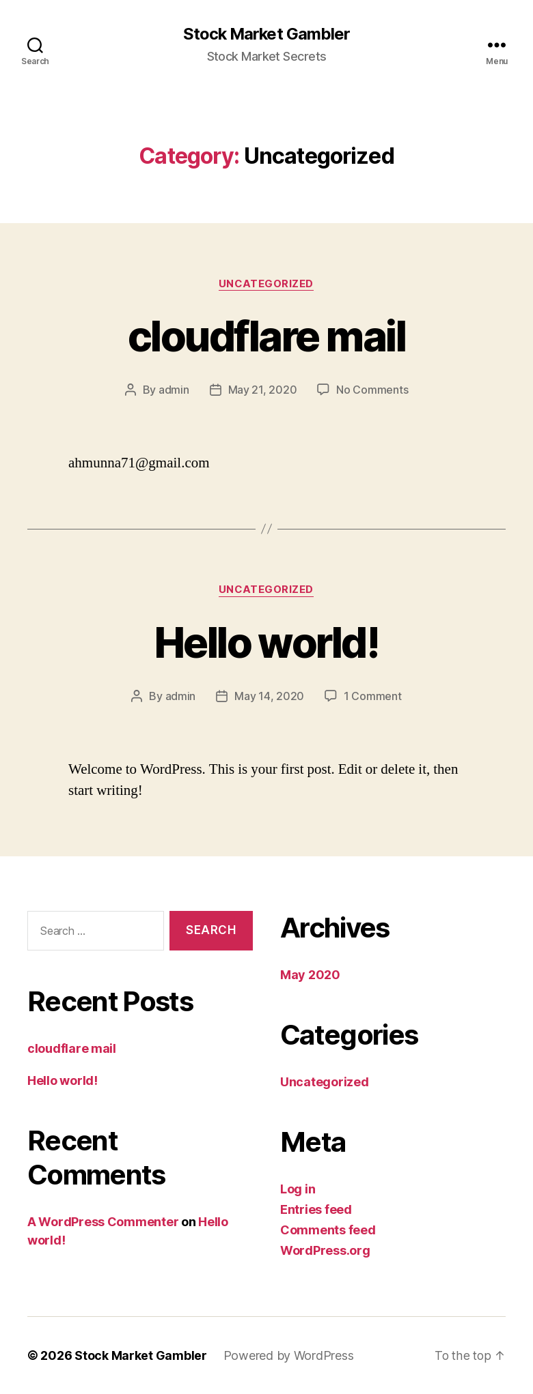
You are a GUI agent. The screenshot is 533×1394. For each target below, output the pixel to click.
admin (174, 390)
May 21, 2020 (262, 390)
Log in (297, 1189)
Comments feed (328, 1230)
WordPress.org (325, 1250)
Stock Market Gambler (266, 34)
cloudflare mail (266, 336)
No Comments (372, 390)
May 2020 (310, 975)
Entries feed (316, 1209)
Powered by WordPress (288, 1355)
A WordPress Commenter (102, 1222)
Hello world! (266, 642)
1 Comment (373, 696)
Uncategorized (266, 284)
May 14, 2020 (269, 696)
